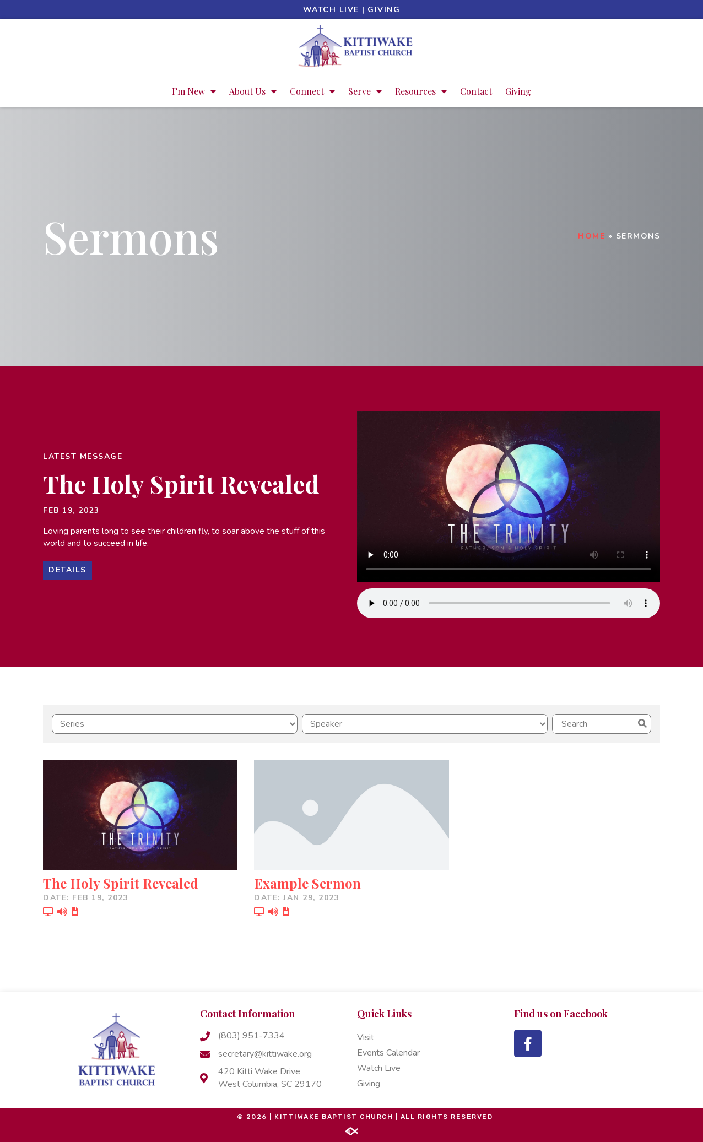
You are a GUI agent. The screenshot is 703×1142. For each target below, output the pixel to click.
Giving (383, 9)
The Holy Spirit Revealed (181, 483)
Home (591, 236)
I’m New (194, 91)
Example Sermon (307, 883)
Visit (365, 1037)
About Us (253, 91)
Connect (312, 91)
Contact (476, 91)
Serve (365, 91)
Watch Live (331, 9)
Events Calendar (388, 1053)
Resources (421, 91)
